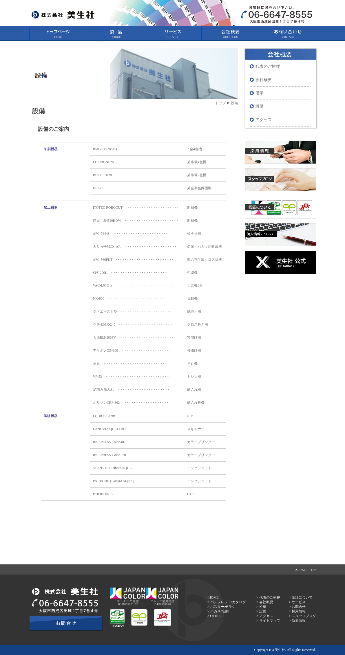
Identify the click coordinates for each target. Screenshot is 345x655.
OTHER (216, 616)
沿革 (259, 93)
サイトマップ (269, 621)
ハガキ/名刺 (219, 611)
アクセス (263, 120)
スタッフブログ (304, 616)
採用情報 (299, 611)
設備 (259, 106)
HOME (214, 597)
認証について (302, 597)
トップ (220, 103)
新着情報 (299, 621)
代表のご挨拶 (267, 66)
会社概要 (263, 80)
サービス (299, 602)
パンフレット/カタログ (228, 602)
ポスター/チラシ (223, 607)
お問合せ (299, 607)
